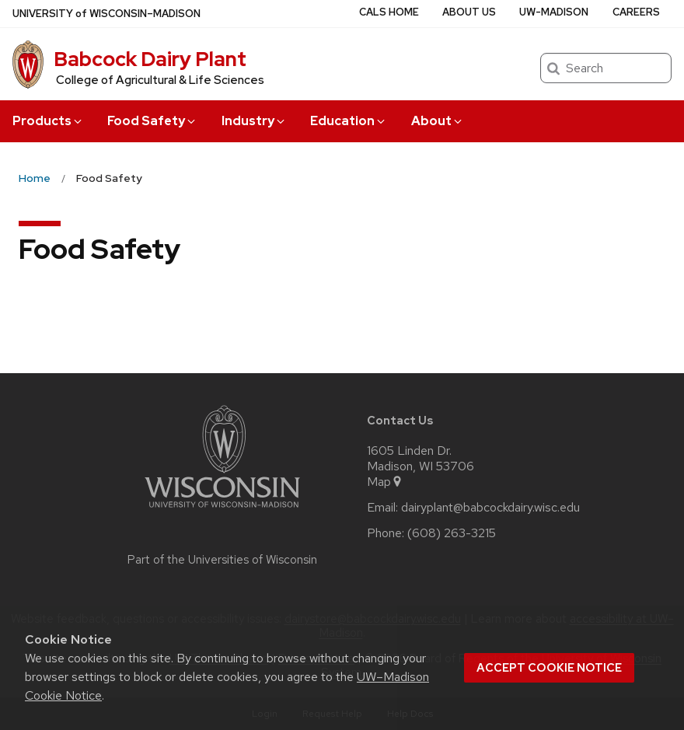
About (437, 121)
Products (48, 121)
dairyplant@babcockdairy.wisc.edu (490, 507)
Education (348, 121)
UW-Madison (553, 12)
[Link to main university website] (222, 510)
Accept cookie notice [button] (549, 668)
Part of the (222, 560)
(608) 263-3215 (451, 533)
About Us (469, 12)
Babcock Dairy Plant (150, 59)
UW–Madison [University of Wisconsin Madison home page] (106, 13)
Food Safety (152, 121)
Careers (636, 12)
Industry (254, 121)
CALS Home (389, 12)
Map (385, 482)
